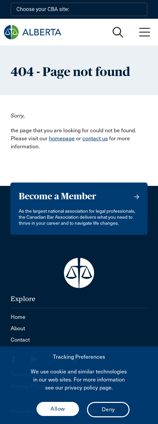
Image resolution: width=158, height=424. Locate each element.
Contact (20, 340)
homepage (62, 138)
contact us (95, 138)
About (18, 328)
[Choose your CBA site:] (79, 9)
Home (18, 317)
